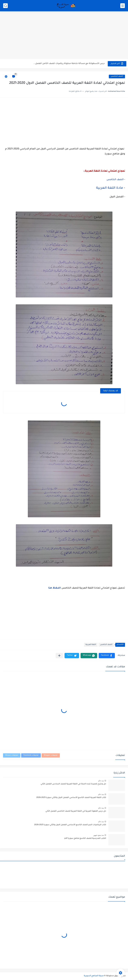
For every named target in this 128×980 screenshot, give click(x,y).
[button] (107, 655)
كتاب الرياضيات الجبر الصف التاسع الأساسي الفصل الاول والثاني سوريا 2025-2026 (70, 825)
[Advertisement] (64, 35)
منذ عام (101, 781)
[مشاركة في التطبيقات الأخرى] (59, 655)
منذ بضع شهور (98, 835)
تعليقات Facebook (31, 755)
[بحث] (5, 5)
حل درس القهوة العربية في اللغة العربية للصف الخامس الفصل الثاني (75, 811)
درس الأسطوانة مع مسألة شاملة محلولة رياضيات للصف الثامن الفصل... (69, 63)
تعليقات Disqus (11, 755)
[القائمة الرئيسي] (122, 5)
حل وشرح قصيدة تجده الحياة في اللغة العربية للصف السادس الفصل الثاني (73, 784)
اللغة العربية (91, 645)
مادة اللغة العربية (109, 188)
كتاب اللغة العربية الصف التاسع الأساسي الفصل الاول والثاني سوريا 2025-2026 (71, 798)
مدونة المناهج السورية (94, 976)
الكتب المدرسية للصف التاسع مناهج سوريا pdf (85, 838)
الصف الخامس (117, 76)
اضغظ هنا (54, 588)
